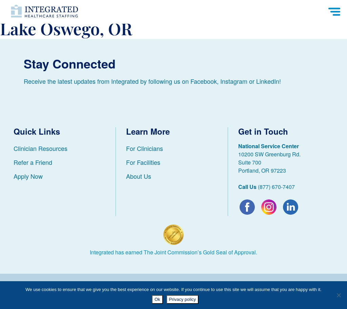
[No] (338, 295)
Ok (157, 299)
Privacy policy (182, 299)
